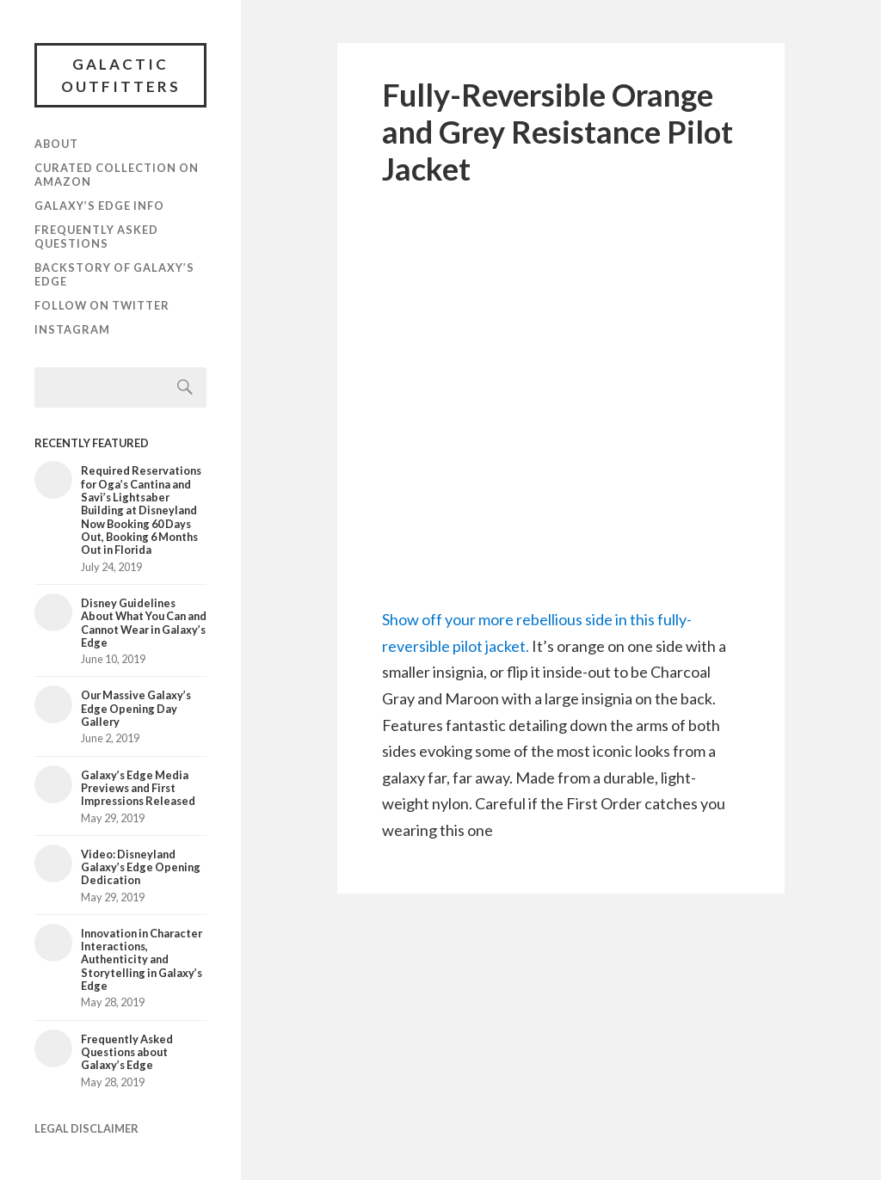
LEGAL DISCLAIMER (86, 1128)
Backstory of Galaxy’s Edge (114, 274)
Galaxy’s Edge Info (99, 205)
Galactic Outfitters (121, 75)
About (56, 144)
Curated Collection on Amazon (116, 174)
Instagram (72, 329)
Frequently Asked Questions (96, 236)
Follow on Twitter (101, 305)
